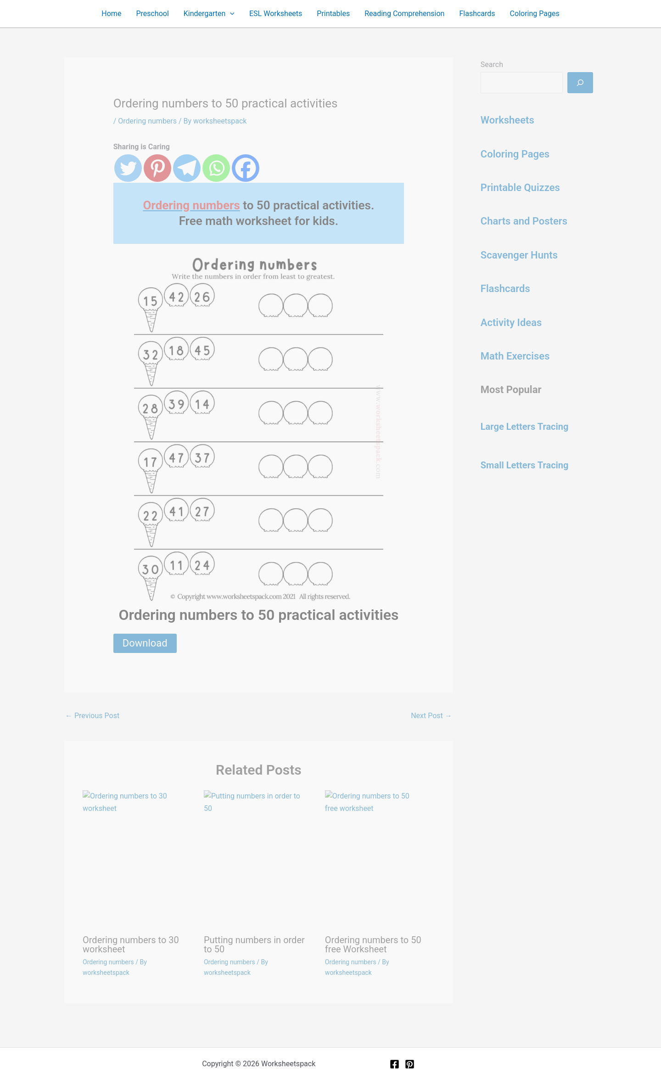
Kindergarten (209, 14)
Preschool (152, 13)
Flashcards (477, 13)
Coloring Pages (535, 13)
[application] (230, 14)
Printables (333, 13)
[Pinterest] (410, 1064)
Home (111, 13)
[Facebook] (394, 1064)
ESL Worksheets (275, 13)
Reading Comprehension (404, 13)
